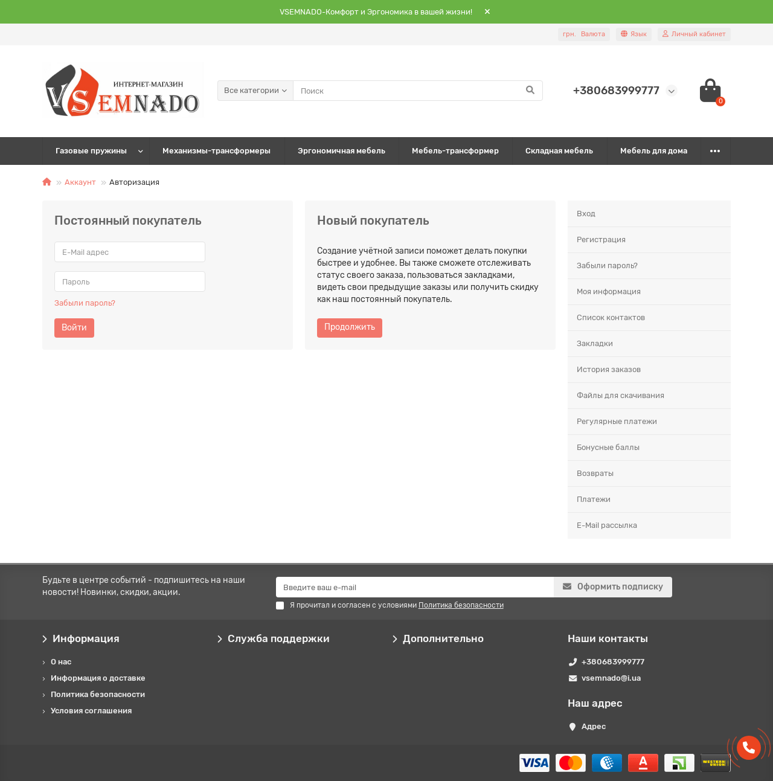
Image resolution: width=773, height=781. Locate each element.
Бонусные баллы (608, 447)
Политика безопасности (98, 694)
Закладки (595, 343)
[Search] (418, 90)
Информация (81, 638)
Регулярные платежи (617, 421)
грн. (584, 34)
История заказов (609, 369)
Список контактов (611, 317)
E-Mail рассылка (607, 525)
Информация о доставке (98, 678)
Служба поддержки (273, 638)
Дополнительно (438, 638)
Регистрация (601, 239)
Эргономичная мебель (341, 150)
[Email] (415, 587)
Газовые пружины (91, 150)
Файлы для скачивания (620, 395)
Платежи (594, 499)
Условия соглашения (91, 710)
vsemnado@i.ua (611, 678)
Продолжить (349, 327)
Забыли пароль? (84, 302)
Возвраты (595, 473)
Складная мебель (559, 150)
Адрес (594, 726)
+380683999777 (613, 661)
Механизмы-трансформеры (216, 150)
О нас (61, 661)
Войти (74, 328)
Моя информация (609, 291)
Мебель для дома (653, 150)
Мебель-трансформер (455, 150)
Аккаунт (80, 182)
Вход (586, 213)
